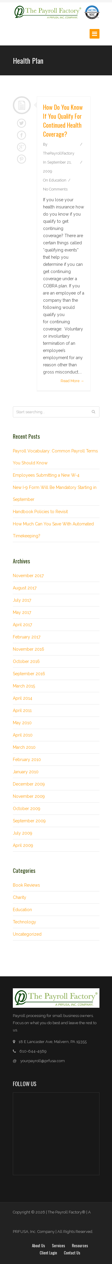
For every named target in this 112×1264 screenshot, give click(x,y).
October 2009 (26, 808)
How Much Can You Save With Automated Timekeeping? (53, 530)
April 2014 (22, 698)
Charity (19, 897)
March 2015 (24, 686)
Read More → (72, 381)
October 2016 (26, 661)
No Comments (55, 189)
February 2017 (26, 637)
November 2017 (28, 575)
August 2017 (24, 588)
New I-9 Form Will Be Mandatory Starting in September (54, 493)
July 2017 (22, 600)
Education (57, 180)
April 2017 (22, 624)
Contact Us (72, 1253)
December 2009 (29, 784)
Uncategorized (27, 934)
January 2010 (26, 771)
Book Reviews (26, 885)
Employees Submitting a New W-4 (46, 475)
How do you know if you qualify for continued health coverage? (63, 120)
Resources (80, 1245)
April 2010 (23, 735)
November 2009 (29, 796)
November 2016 (28, 649)
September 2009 (29, 820)
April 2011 (22, 710)
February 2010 (27, 759)
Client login (48, 1253)
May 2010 (22, 722)
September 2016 (29, 673)
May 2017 (22, 612)
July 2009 (22, 833)
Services (58, 1245)
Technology (24, 922)
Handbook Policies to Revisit (40, 511)
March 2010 (24, 747)
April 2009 (23, 845)
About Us (38, 1245)
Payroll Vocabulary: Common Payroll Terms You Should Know (55, 457)
